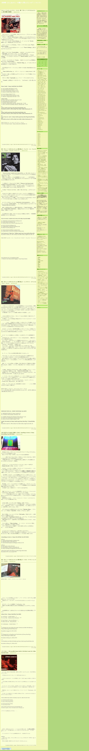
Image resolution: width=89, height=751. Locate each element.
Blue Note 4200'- (20, 556)
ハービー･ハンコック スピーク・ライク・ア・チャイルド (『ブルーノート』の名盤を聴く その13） (43, 274)
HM (38, 263)
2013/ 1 (39, 144)
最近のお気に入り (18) (42, 75)
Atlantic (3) (40, 114)
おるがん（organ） (9, 144)
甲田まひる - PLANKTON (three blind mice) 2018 (42, 151)
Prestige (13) (40, 124)
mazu (38, 258)
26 (45, 65)
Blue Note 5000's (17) (41, 96)
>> (44, 59)
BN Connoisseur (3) (41, 107)
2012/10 (39, 145)
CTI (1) (39, 116)
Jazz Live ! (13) (40, 90)
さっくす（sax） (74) (41, 81)
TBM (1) (39, 126)
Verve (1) (39, 128)
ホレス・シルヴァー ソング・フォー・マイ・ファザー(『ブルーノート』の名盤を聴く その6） (43, 278)
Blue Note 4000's (17, 144)
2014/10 (39, 136)
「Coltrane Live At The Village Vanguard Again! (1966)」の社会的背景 (42, 159)
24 (42, 65)
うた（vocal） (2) (41, 87)
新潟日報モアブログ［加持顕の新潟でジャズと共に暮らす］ (43, 180)
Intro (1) (39, 119)
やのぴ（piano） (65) (41, 82)
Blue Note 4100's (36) (41, 99)
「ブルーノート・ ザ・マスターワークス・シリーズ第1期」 (43, 183)
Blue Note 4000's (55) (41, 98)
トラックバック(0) (33, 145)
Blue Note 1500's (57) (41, 97)
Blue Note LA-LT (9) (41, 102)
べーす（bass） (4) (41, 85)
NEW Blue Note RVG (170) (42, 108)
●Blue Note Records (40, 241)
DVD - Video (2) (40, 77)
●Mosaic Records (40, 247)
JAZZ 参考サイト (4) (41, 73)
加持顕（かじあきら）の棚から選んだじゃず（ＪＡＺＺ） (22, 2)
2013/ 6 (39, 142)
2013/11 (39, 141)
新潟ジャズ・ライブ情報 (42, 217)
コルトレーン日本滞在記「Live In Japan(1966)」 (42, 156)
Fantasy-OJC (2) (40, 121)
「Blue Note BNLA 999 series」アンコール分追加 (42, 190)
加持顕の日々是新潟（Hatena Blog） (41, 223)
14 (37, 64)
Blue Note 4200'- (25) (41, 100)
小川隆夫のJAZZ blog (41, 236)
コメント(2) (30, 427)
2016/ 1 (39, 135)
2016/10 (39, 134)
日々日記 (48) (40, 74)
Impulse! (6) (40, 120)
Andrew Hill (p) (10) (41, 91)
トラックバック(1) (33, 428)
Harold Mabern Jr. (41, 271)
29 (39, 66)
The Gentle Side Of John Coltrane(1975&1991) (42, 170)
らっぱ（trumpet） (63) (42, 79)
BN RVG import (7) (41, 109)
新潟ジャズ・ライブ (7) (42, 70)
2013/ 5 (39, 143)
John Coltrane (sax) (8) (41, 95)
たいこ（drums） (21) (41, 86)
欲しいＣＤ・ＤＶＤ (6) (42, 76)
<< (40, 59)
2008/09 (42, 59)
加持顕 (39, 257)
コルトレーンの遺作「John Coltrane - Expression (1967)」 (42, 153)
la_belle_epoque (40, 260)
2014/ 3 (39, 138)
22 (39, 65)
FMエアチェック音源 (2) (42, 78)
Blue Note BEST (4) (41, 112)
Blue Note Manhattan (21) (42, 103)
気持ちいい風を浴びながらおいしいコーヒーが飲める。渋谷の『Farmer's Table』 (43, 295)
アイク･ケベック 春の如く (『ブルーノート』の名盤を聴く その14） (42, 288)
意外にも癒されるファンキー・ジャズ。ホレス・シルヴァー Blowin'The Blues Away (43, 285)
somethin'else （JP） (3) (42, 104)
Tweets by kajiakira (40, 42)
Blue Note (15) (40, 115)
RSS (38, 305)
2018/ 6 (39, 133)
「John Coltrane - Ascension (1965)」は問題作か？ (42, 168)
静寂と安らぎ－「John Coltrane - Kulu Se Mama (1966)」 (42, 165)
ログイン (38, 307)
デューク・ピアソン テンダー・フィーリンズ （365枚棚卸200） (43, 291)
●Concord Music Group (41, 244)
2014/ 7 (39, 137)
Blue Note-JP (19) (41, 101)
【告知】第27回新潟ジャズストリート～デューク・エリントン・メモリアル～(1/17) (43, 173)
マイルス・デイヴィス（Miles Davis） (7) (42, 94)
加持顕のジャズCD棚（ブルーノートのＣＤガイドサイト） (43, 177)
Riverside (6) (40, 125)
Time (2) (39, 127)
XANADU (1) (40, 129)
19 (45, 64)
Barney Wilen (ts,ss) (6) (42, 92)
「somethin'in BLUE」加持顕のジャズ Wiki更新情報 (42, 188)
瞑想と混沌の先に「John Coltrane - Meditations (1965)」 (42, 162)
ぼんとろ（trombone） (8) (42, 80)
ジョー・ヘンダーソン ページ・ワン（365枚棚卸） (43, 303)
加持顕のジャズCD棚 (41, 57)
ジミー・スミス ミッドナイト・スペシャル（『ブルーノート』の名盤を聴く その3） (43, 299)
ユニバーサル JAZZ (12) (42, 113)
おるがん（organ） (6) (42, 83)
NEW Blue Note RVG (24, 144)
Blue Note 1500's (20, 745)
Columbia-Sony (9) (41, 118)
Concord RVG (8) (41, 117)
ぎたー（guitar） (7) (41, 84)
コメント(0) (30, 144)
